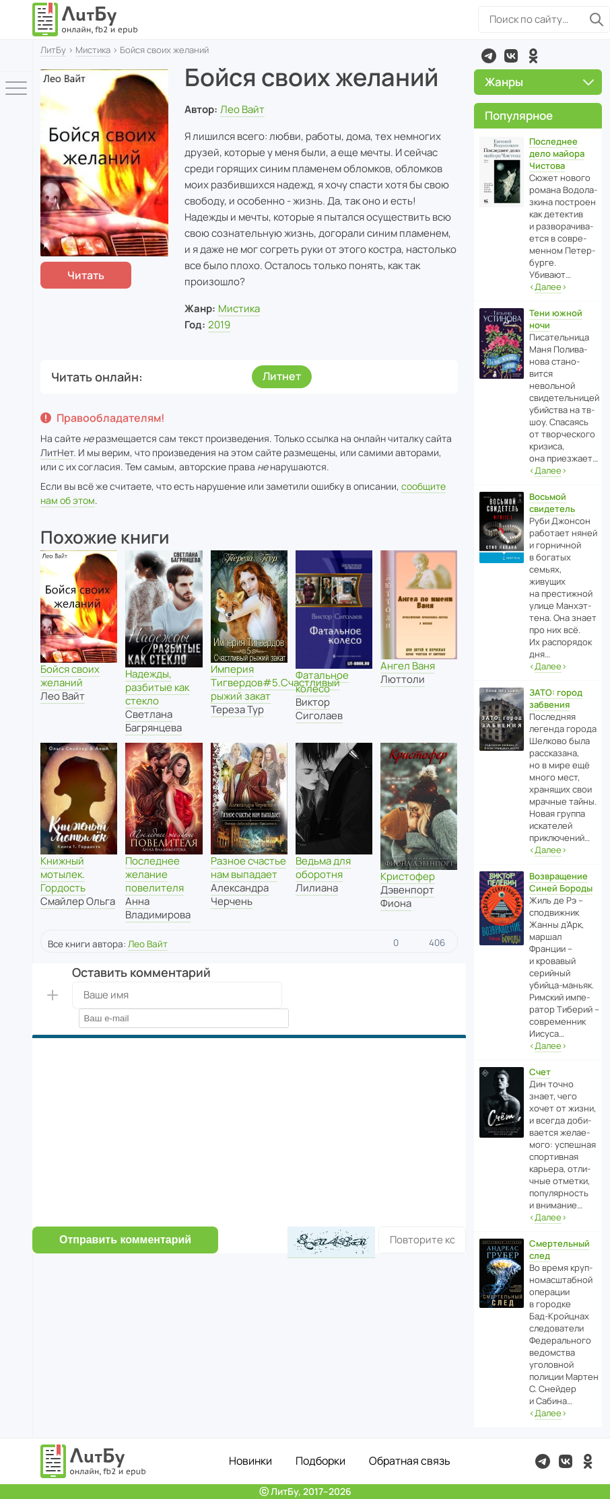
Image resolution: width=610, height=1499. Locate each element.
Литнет (282, 376)
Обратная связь (409, 1460)
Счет (540, 1072)
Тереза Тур (237, 709)
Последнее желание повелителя (154, 874)
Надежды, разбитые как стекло (157, 687)
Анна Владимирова (158, 908)
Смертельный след (559, 1249)
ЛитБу (53, 50)
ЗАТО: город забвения (555, 698)
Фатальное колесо (322, 682)
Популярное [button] (519, 115)
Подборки (320, 1460)
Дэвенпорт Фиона (407, 896)
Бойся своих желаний (70, 676)
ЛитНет (56, 452)
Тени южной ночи (555, 319)
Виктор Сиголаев (319, 709)
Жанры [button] (540, 81)
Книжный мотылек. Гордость (63, 874)
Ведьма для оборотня (323, 867)
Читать (85, 275)
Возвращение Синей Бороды (560, 882)
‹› (548, 287)
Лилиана (317, 888)
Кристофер (407, 876)
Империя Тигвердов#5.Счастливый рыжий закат (275, 682)
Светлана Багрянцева (153, 721)
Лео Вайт (242, 109)
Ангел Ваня (407, 666)
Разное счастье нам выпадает (248, 867)
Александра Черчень (240, 894)
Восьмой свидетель (552, 502)
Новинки (250, 1460)
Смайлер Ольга (77, 901)
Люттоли (402, 679)
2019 (219, 325)
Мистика (92, 50)
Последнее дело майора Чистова (556, 153)
